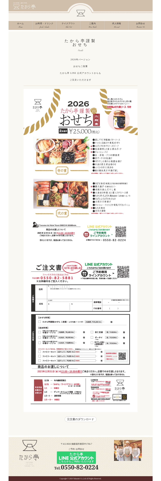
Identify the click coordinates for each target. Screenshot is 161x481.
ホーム (20, 26)
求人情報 (116, 26)
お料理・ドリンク (44, 26)
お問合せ (140, 26)
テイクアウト (68, 26)
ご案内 (92, 26)
